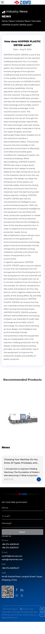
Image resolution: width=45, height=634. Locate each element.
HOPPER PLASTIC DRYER (16, 55)
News (11, 21)
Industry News (23, 21)
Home (5, 21)
